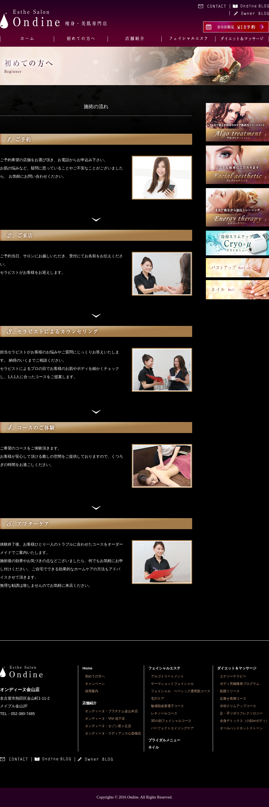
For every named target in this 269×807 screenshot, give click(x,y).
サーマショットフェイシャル (172, 684)
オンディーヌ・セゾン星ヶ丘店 (108, 726)
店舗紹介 (89, 703)
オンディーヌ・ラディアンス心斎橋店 (113, 733)
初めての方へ (95, 676)
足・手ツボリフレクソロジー (241, 713)
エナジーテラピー (233, 676)
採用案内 (91, 691)
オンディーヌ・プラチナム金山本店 (111, 711)
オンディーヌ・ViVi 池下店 (105, 719)
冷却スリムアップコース (238, 706)
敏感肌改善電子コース (167, 706)
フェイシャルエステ (164, 668)
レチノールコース (164, 713)
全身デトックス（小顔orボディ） (244, 721)
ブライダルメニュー (164, 740)
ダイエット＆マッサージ (236, 668)
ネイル (153, 747)
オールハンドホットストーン (241, 728)
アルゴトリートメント (167, 676)
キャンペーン (95, 684)
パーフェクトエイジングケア (172, 728)
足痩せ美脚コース (233, 698)
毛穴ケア (157, 698)
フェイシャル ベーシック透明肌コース (180, 691)
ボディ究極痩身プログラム (239, 684)
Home (87, 668)
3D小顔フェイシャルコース (171, 721)
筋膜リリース (230, 691)
